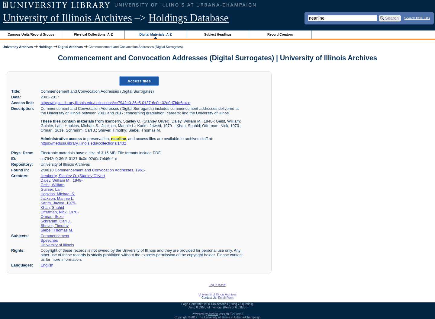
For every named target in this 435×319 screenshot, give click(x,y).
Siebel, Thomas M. (56, 230)
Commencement (54, 236)
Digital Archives (70, 47)
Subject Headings (218, 34)
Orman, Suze (51, 216)
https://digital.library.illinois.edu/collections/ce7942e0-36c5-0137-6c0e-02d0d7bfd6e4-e (115, 102)
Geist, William (52, 185)
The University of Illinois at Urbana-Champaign (229, 317)
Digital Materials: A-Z (155, 34)
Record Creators (280, 34)
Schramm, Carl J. (55, 221)
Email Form (226, 297)
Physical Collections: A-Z (93, 34)
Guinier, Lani (51, 189)
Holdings (46, 47)
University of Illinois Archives (67, 18)
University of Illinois (57, 245)
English (46, 265)
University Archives (17, 47)
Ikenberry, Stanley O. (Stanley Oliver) (72, 176)
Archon (213, 314)
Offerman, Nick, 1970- (59, 212)
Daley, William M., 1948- (61, 180)
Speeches (49, 240)
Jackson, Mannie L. (57, 198)
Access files (139, 81)
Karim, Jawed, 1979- (58, 203)
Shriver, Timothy (54, 225)
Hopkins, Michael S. (57, 194)
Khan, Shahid (52, 207)
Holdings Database (189, 18)
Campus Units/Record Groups (31, 34)
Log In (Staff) (217, 285)
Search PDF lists (417, 18)
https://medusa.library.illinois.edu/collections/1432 (83, 143)
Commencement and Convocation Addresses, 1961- (100, 170)
